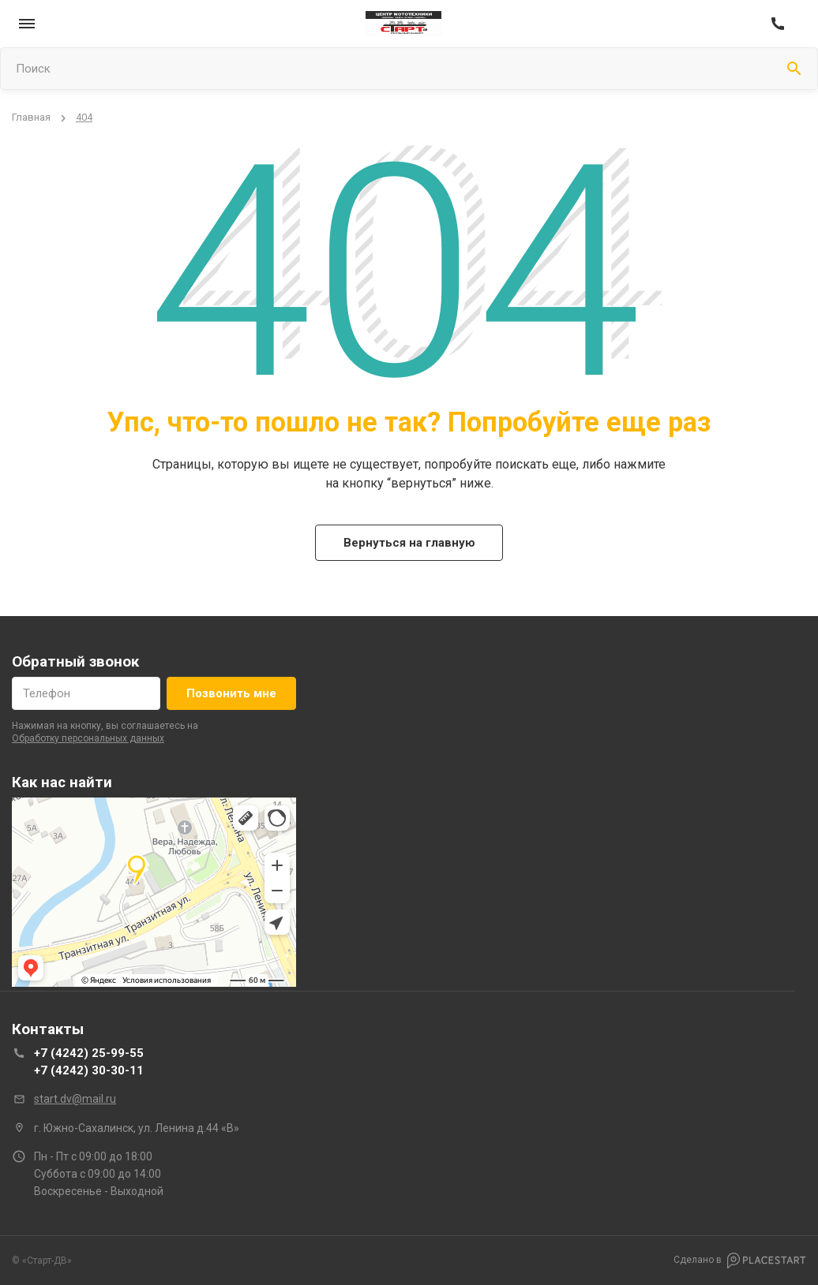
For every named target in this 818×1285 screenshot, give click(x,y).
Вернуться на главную (409, 543)
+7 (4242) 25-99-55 (89, 1053)
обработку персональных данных (88, 738)
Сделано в (740, 1260)
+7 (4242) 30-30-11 (89, 1070)
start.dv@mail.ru (75, 1099)
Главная (31, 117)
